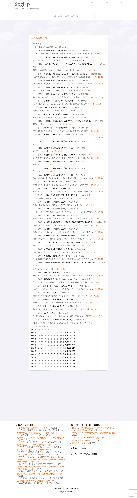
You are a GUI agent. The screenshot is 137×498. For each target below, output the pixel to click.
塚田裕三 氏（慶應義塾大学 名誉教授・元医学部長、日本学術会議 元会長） (71, 263)
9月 (62, 332)
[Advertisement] (68, 27)
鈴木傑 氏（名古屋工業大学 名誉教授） (58, 256)
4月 (48, 329)
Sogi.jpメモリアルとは (97, 2)
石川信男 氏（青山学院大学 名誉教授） (58, 134)
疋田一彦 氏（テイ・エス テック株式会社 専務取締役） (64, 242)
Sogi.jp (71, 492)
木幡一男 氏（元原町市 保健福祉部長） (58, 114)
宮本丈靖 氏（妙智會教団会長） (54, 306)
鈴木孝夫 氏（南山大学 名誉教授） (56, 107)
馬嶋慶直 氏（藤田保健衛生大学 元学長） (59, 148)
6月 (54, 332)
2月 (42, 329)
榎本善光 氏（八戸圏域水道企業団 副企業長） (60, 50)
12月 (74, 332)
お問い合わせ (109, 2)
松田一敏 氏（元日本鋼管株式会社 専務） (59, 141)
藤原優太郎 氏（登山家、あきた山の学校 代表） (61, 155)
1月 (39, 329)
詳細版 (97, 425)
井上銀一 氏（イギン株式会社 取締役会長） (58, 299)
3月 (45, 329)
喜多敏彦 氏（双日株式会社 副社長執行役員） (60, 236)
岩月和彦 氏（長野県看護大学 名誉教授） (59, 249)
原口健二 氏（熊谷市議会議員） (55, 202)
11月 (70, 332)
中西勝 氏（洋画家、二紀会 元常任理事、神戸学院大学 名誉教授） (68, 121)
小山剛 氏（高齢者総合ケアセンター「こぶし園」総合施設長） (66, 74)
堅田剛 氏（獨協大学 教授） (54, 182)
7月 (57, 332)
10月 (66, 332)
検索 (116, 2)
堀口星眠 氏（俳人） (50, 293)
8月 (60, 332)
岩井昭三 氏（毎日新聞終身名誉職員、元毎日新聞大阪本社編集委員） (69, 222)
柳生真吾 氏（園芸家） (52, 272)
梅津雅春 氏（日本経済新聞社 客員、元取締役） (61, 195)
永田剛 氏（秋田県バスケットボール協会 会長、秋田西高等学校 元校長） (70, 64)
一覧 (120, 2)
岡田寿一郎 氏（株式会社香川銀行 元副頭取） (60, 128)
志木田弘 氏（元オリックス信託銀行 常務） (59, 101)
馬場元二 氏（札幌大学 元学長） (55, 188)
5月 (51, 332)
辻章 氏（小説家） (49, 313)
